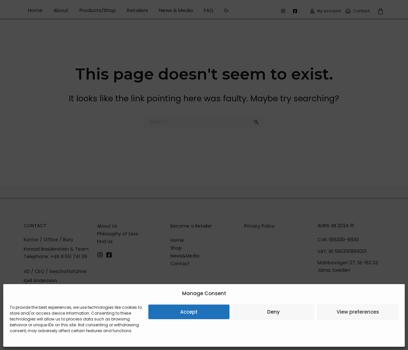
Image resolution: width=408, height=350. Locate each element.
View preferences (358, 311)
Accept (189, 311)
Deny (273, 311)
